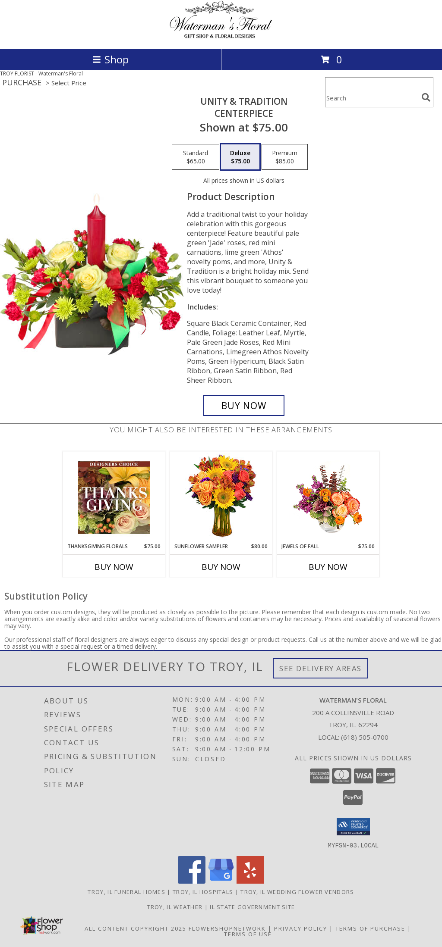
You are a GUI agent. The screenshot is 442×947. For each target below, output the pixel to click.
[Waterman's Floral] (221, 36)
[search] (426, 97)
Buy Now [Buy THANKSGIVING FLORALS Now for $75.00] (114, 566)
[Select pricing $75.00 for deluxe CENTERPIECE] (240, 156)
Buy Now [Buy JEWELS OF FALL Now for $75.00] (328, 566)
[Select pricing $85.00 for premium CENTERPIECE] (284, 156)
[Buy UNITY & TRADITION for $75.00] (243, 405)
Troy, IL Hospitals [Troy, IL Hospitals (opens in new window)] (203, 891)
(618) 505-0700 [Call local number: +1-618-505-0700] (364, 737)
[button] (353, 826)
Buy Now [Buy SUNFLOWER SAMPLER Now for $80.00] (221, 566)
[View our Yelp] (250, 881)
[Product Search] (371, 97)
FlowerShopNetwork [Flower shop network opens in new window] (227, 928)
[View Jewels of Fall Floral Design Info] (328, 497)
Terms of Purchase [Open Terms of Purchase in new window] (370, 928)
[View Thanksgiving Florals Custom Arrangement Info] (114, 497)
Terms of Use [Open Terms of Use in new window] (248, 934)
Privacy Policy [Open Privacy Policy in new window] (300, 928)
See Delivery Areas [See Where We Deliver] (320, 668)
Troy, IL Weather (175, 906)
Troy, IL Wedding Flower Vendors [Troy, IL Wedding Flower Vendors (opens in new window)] (297, 891)
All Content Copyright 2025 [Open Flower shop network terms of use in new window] (135, 928)
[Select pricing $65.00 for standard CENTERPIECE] (195, 156)
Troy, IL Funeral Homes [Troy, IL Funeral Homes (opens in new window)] (126, 891)
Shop (110, 59)
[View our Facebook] (191, 881)
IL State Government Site (252, 906)
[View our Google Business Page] (221, 881)
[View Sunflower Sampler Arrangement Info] (221, 497)
